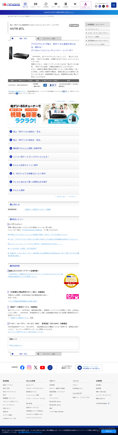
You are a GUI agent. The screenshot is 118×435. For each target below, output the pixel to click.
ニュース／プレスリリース (103, 395)
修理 (51, 408)
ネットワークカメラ (8, 405)
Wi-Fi (4, 395)
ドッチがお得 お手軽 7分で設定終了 (23, 248)
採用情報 (98, 388)
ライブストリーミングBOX (96, 44)
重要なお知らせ (100, 398)
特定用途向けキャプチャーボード (98, 40)
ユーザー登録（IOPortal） (57, 411)
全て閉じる (72, 101)
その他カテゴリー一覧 (9, 418)
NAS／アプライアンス (9, 391)
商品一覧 (16, 16)
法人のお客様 (30, 381)
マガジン (75, 385)
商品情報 (6, 381)
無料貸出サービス (31, 391)
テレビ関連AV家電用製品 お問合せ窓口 (23, 301)
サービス (29, 403)
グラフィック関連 (93, 37)
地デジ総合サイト (17, 345)
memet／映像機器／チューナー (28, 16)
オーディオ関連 (7, 415)
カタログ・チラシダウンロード (35, 388)
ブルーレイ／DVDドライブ (10, 401)
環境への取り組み (101, 391)
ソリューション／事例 (32, 395)
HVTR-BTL (51, 16)
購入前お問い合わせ (55, 401)
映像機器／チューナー (96, 24)
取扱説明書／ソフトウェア (57, 391)
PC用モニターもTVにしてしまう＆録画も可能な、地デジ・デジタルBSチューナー (38, 234)
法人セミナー (30, 385)
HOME (11, 16)
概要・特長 (23, 38)
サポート (52, 381)
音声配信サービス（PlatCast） (35, 411)
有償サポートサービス (32, 407)
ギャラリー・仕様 (49, 38)
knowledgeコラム (77, 388)
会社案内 (98, 385)
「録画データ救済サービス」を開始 (37, 209)
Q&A (51, 395)
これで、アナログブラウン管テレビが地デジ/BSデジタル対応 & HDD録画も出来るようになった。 (44, 239)
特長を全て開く (61, 101)
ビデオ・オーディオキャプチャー (98, 33)
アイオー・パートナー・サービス (35, 398)
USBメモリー (7, 408)
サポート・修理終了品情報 (57, 388)
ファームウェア (54, 398)
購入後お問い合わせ (55, 405)
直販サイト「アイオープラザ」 (81, 397)
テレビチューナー (42, 16)
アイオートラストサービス (33, 417)
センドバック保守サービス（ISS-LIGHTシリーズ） (26, 332)
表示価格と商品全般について (17, 91)
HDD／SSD (6, 388)
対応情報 (52, 385)
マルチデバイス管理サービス (34, 414)
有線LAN (5, 411)
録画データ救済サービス (19, 318)
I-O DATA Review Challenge (32, 230)
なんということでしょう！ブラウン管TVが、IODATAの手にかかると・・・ (36, 244)
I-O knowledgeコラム (102, 3)
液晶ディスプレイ (8, 385)
